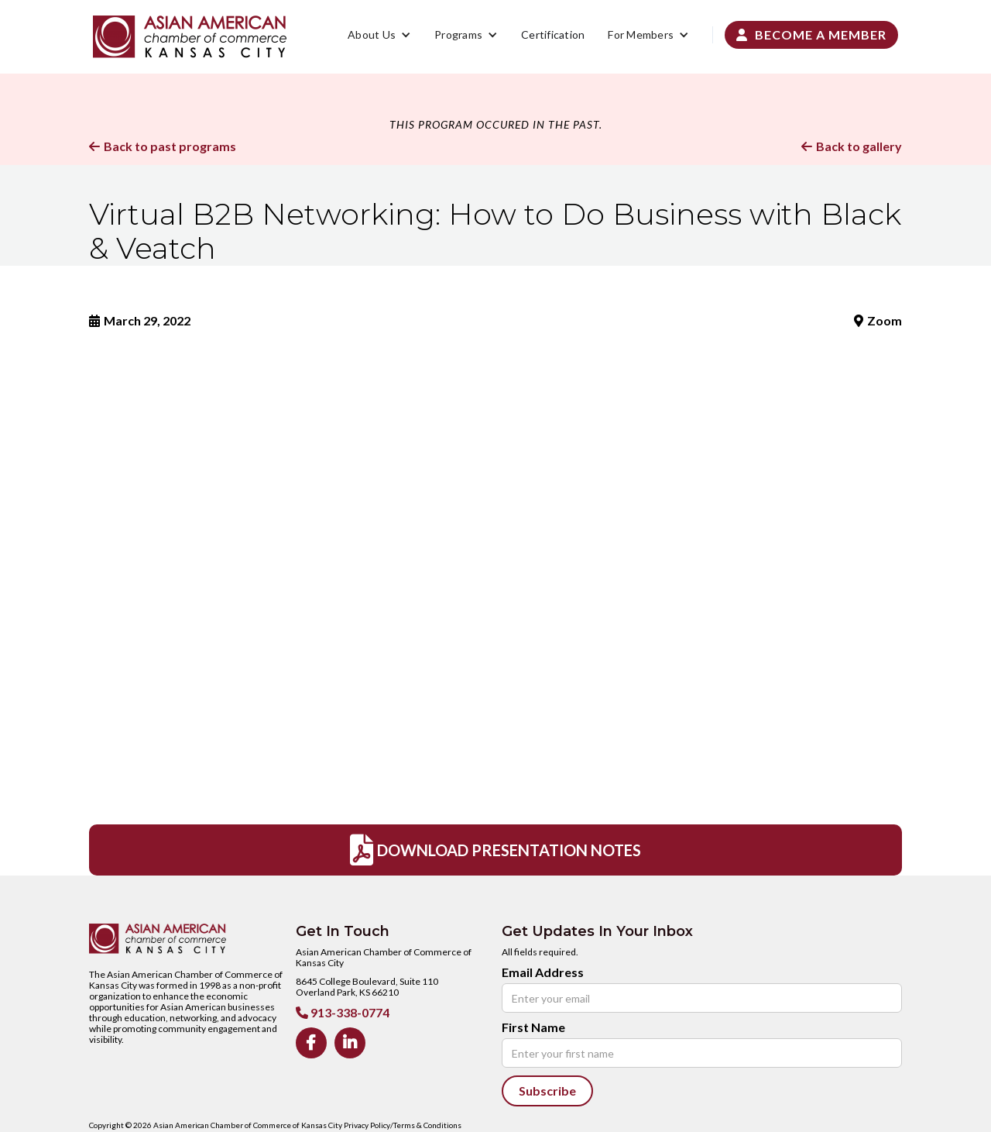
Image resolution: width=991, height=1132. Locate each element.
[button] (379, 34)
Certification (553, 34)
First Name (533, 1027)
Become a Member (811, 34)
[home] (189, 36)
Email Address (543, 972)
